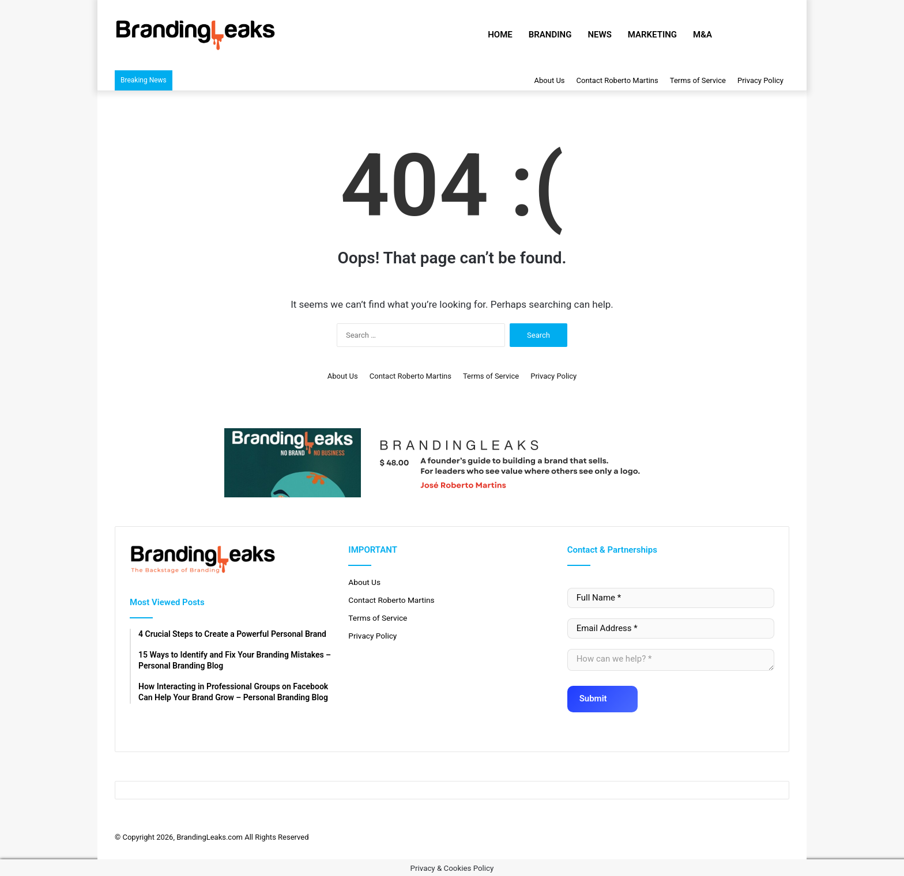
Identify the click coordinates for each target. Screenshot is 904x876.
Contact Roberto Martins (617, 80)
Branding (550, 34)
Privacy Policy (760, 80)
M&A (702, 34)
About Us (549, 80)
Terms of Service (698, 80)
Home (500, 34)
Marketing (652, 34)
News (599, 34)
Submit (600, 695)
